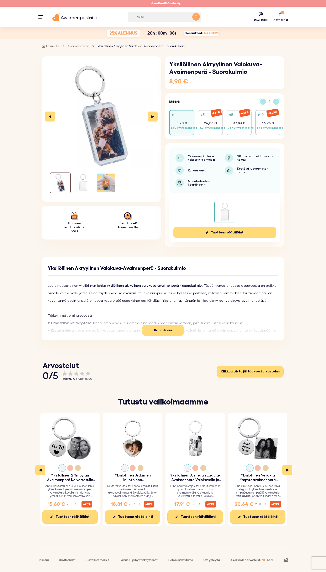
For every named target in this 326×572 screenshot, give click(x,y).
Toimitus (43, 560)
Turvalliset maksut (97, 560)
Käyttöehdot (67, 560)
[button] (40, 17)
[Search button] (196, 17)
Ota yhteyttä (211, 560)
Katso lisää (163, 330)
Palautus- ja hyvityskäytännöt (138, 560)
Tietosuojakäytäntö (180, 560)
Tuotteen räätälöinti (227, 232)
